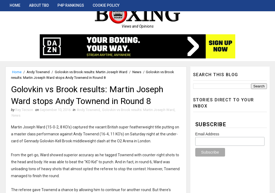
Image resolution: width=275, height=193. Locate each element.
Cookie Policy (106, 5)
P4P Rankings (70, 5)
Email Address (207, 134)
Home (15, 5)
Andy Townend (38, 72)
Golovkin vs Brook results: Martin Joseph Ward (91, 72)
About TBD (39, 5)
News (136, 72)
